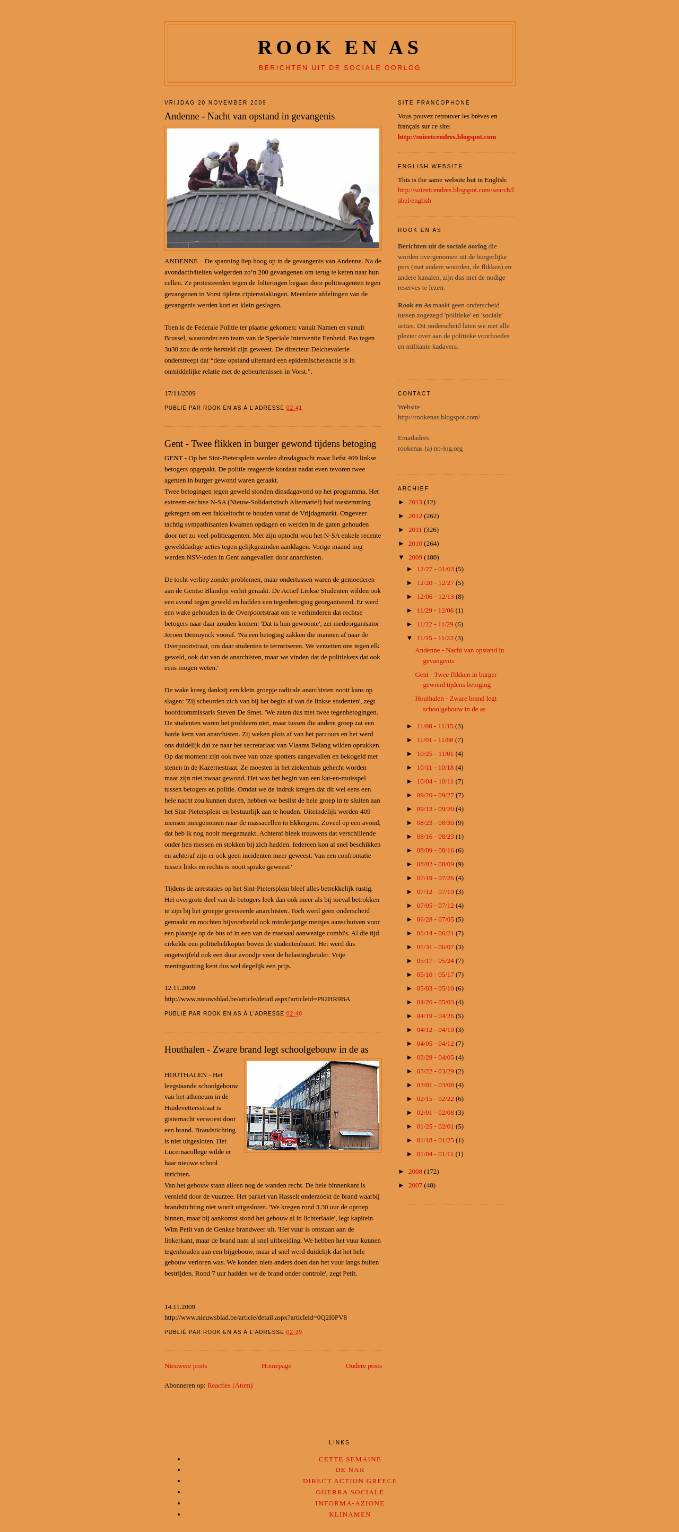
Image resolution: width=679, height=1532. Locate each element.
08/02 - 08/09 (436, 864)
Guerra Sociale (350, 1492)
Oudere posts (364, 1366)
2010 (416, 543)
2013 (416, 502)
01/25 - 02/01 (436, 1126)
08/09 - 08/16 (436, 850)
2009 (416, 557)
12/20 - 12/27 (436, 583)
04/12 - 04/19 (436, 1030)
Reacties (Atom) (230, 1385)
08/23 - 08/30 (436, 823)
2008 (416, 1171)
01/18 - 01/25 (436, 1140)
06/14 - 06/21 (436, 933)
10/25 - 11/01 (436, 754)
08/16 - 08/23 (436, 836)
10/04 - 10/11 (436, 781)
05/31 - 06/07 (436, 947)
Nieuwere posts (185, 1366)
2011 (416, 529)
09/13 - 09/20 (436, 809)
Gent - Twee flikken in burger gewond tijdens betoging (270, 443)
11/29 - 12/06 (436, 610)
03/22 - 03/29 (436, 1071)
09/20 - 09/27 (436, 795)
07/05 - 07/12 (436, 905)
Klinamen (350, 1514)
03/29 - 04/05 (436, 1057)
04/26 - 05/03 (436, 1002)
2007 (416, 1185)
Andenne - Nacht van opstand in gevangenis (249, 116)
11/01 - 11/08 (436, 740)
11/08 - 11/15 (436, 726)
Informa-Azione (350, 1503)
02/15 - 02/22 (436, 1099)
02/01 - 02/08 (436, 1112)
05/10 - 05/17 (436, 974)
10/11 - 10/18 (436, 767)
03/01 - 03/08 (436, 1085)
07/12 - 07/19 (436, 892)
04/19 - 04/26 (436, 1016)
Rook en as (339, 47)
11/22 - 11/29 (436, 624)
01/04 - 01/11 (436, 1154)
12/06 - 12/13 (436, 596)
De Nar (350, 1470)
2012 (416, 516)
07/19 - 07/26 (436, 878)
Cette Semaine (350, 1459)
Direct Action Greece (350, 1481)
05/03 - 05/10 (436, 988)
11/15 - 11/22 (436, 638)
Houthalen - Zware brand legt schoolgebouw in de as (266, 1049)
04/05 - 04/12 (436, 1043)
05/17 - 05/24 (436, 961)
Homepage (276, 1366)
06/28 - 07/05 (436, 919)
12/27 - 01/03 (436, 569)
